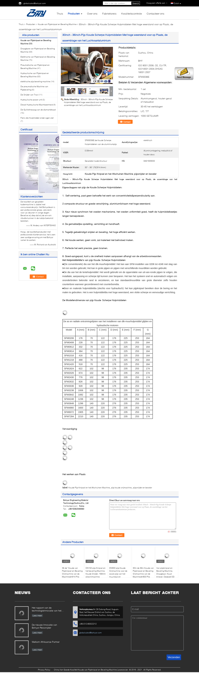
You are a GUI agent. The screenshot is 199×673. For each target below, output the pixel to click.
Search (135, 3)
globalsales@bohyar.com (34, 3)
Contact (127, 122)
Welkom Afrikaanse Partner (46, 641)
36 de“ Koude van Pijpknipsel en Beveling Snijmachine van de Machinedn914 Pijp (72, 572)
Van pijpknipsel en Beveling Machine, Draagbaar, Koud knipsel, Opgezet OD (165, 572)
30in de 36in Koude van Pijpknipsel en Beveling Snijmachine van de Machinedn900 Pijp (143, 572)
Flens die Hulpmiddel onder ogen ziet (37, 118)
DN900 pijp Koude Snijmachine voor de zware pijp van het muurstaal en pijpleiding (118, 574)
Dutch (177, 3)
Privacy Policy (44, 669)
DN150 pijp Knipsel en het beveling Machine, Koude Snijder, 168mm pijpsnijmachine (96, 572)
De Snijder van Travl (29, 94)
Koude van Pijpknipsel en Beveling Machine (57, 24)
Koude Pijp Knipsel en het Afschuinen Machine (89, 487)
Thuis (60, 13)
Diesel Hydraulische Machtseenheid (37, 104)
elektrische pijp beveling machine (35, 81)
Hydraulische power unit (31, 99)
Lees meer (37, 615)
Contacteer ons (155, 13)
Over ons (92, 13)
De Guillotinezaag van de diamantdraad (38, 109)
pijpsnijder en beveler (142, 487)
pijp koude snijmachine (121, 487)
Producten (74, 13)
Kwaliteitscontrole (131, 13)
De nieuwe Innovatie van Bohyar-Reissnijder (44, 626)
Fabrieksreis (109, 13)
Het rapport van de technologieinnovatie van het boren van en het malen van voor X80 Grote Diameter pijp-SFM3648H (47, 609)
